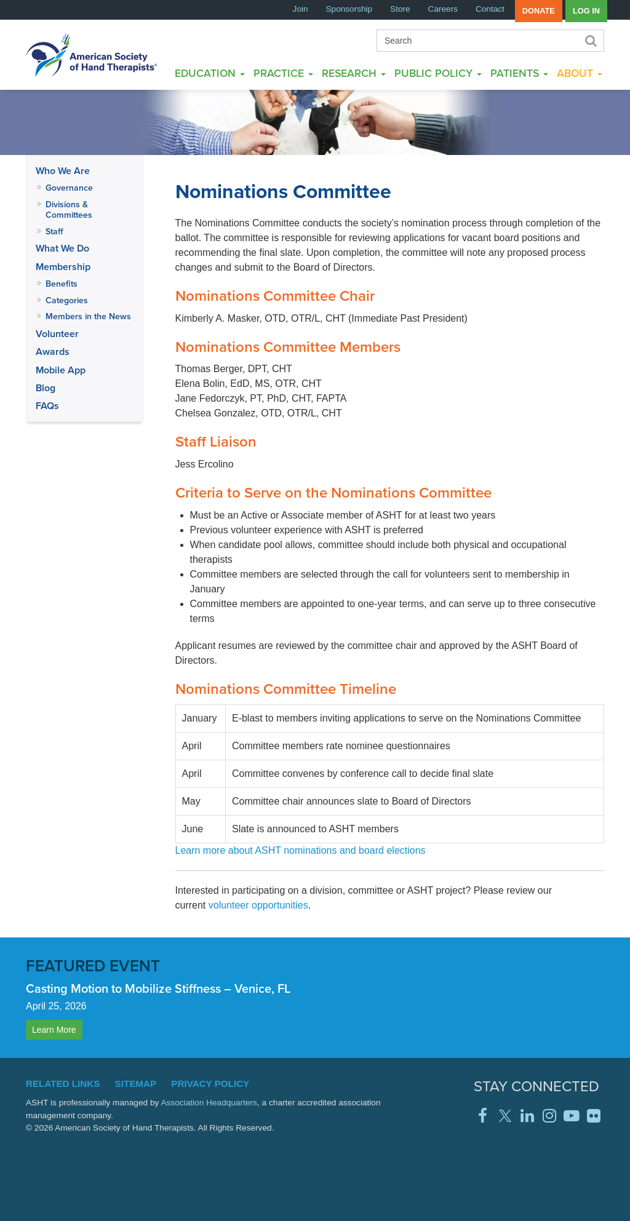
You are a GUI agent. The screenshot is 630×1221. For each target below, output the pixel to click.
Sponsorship (349, 9)
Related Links (63, 1083)
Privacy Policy (210, 1083)
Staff (54, 231)
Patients (519, 73)
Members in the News (88, 316)
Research (354, 73)
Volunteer (57, 334)
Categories (67, 300)
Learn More (54, 1030)
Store (400, 9)
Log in (586, 10)
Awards (53, 351)
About (579, 73)
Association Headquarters (209, 1102)
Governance (69, 187)
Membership (63, 267)
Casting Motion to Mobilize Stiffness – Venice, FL (158, 988)
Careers (443, 9)
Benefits (62, 283)
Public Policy (438, 73)
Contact (490, 9)
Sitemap (136, 1083)
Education (210, 73)
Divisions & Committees (69, 209)
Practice (283, 73)
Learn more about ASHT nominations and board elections (300, 850)
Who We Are (63, 171)
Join (300, 9)
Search (590, 40)
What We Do (62, 248)
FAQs (47, 406)
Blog (45, 388)
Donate (538, 10)
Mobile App (61, 370)
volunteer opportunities (258, 905)
